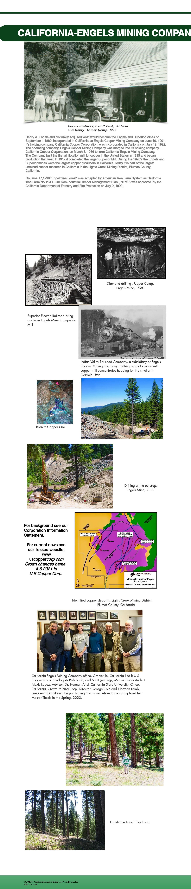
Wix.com (32, 884)
